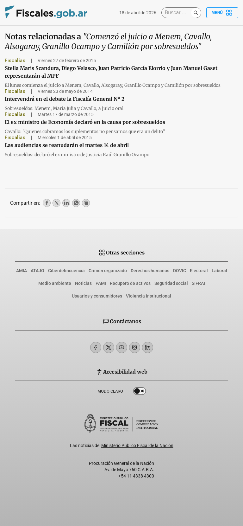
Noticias (83, 283)
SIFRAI (198, 283)
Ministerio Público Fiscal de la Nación (137, 445)
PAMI (101, 283)
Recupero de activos (130, 283)
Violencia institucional (148, 295)
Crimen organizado (108, 270)
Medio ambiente (54, 283)
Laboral (219, 270)
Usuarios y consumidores (97, 295)
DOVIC (179, 270)
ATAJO (37, 270)
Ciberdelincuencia (66, 270)
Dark (140, 392)
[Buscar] (177, 13)
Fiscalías (15, 60)
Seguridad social (171, 283)
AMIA (21, 270)
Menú (222, 12)
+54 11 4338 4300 (136, 475)
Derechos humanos (150, 270)
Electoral (199, 270)
